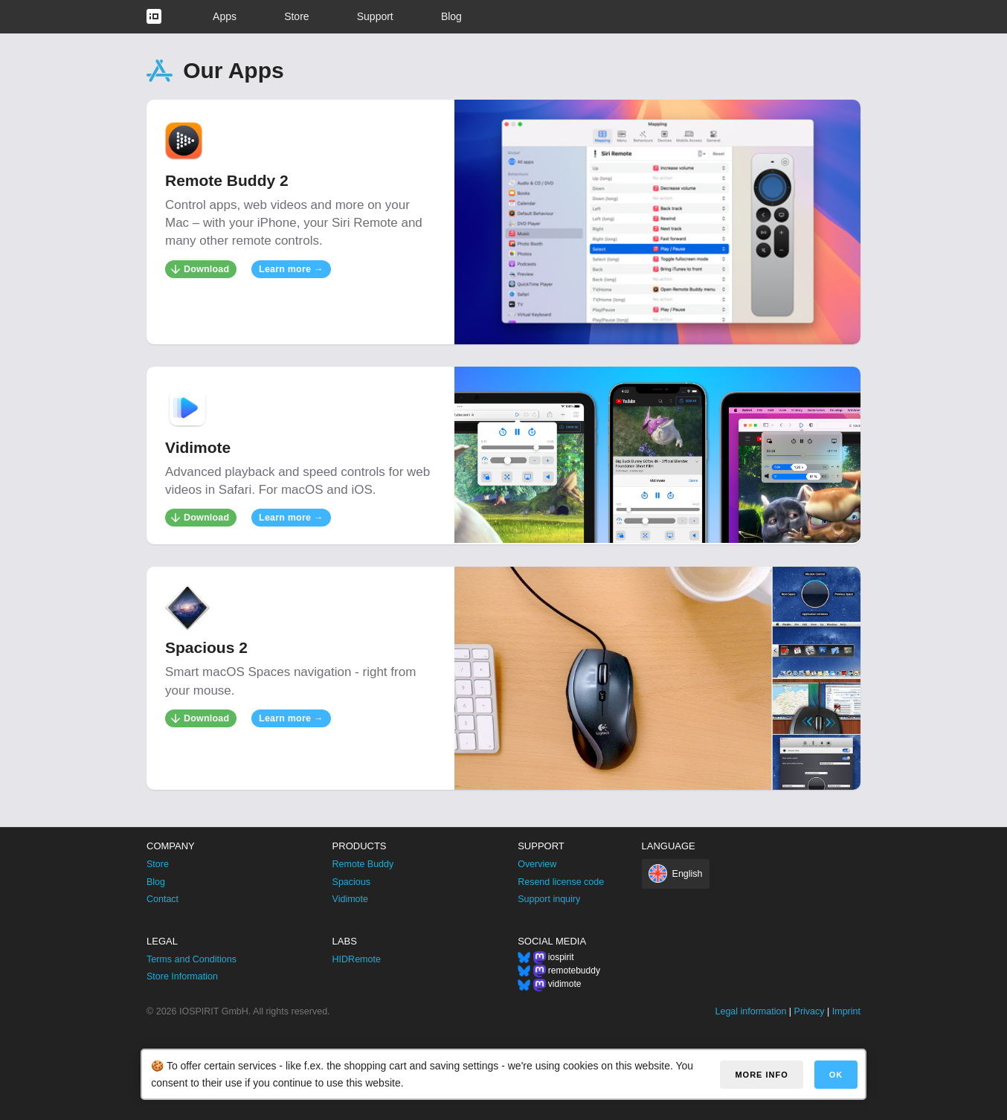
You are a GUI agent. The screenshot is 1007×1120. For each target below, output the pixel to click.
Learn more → (291, 269)
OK (836, 1074)
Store (296, 16)
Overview (537, 864)
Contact (162, 899)
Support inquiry (549, 899)
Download (206, 269)
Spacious (351, 882)
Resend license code (561, 882)
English (687, 874)
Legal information (750, 1011)
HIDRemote (356, 959)
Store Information (182, 976)
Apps (225, 16)
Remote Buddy (363, 864)
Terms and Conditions (192, 959)
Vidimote (350, 899)
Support (375, 16)
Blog (451, 16)
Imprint (846, 1011)
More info (761, 1074)
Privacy (809, 1011)
